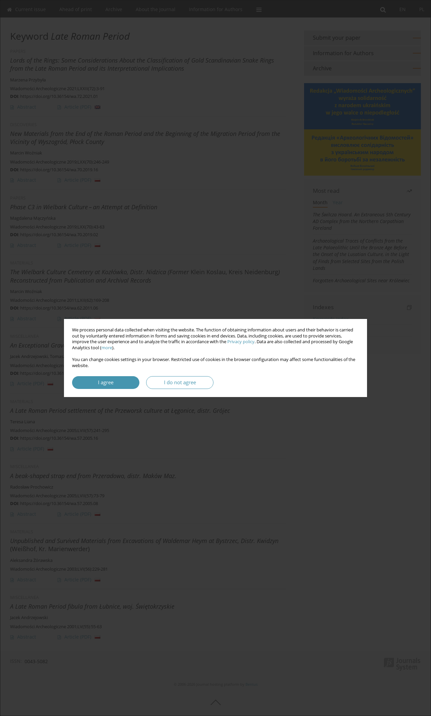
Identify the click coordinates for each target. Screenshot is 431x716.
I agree (105, 382)
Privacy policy (241, 342)
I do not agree (180, 382)
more (106, 348)
